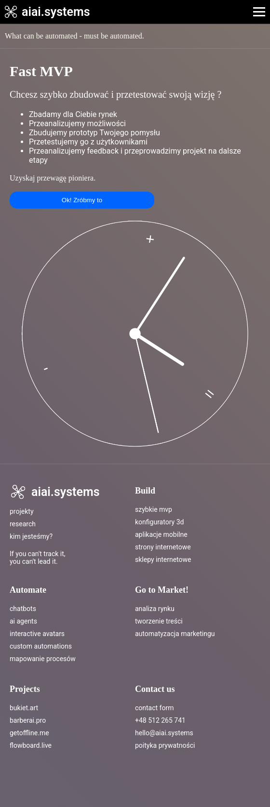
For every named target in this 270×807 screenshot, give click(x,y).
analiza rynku (155, 608)
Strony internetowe (163, 547)
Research (23, 524)
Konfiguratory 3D (159, 522)
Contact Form (154, 708)
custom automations (41, 646)
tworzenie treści (159, 621)
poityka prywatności (165, 745)
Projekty (22, 511)
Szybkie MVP (153, 509)
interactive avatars (37, 634)
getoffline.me (29, 733)
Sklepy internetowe (163, 559)
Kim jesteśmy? (31, 536)
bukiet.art (24, 708)
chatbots (23, 608)
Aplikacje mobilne (161, 534)
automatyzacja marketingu (175, 634)
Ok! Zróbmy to (82, 200)
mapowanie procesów (43, 659)
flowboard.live (31, 745)
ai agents (23, 621)
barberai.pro (28, 720)
